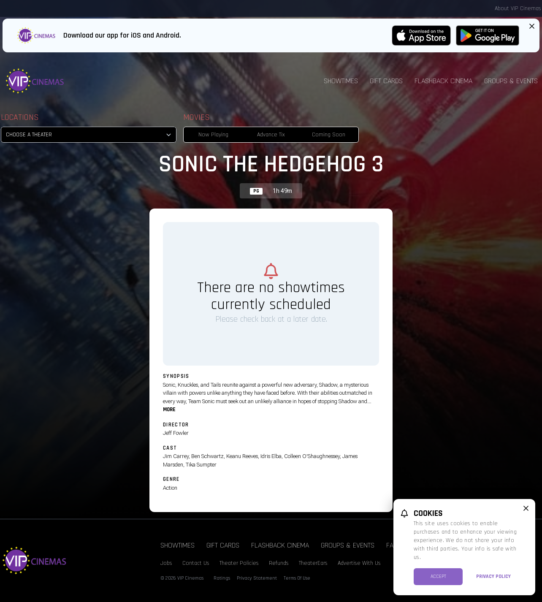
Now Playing (213, 134)
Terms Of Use (297, 578)
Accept (438, 576)
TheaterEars (313, 563)
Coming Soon (328, 134)
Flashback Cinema (443, 81)
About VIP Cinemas (518, 8)
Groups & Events (347, 545)
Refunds (279, 563)
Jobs (166, 563)
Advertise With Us (359, 563)
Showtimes (341, 81)
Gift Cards (386, 81)
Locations (20, 117)
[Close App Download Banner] (532, 26)
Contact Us (195, 563)
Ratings (222, 578)
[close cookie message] (526, 508)
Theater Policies (239, 563)
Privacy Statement (257, 578)
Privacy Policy (493, 576)
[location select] (88, 135)
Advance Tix (271, 134)
